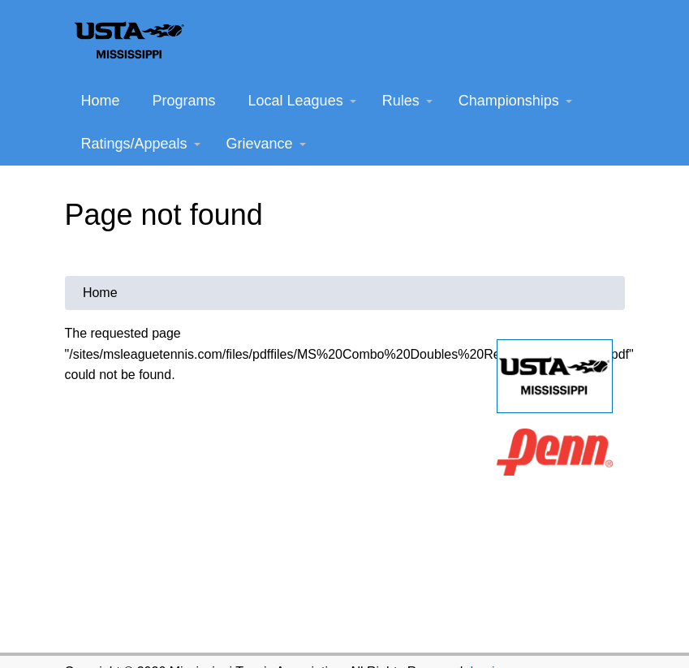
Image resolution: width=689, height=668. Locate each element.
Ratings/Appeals (140, 144)
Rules (407, 101)
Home (100, 101)
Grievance (266, 144)
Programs (184, 101)
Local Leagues (302, 101)
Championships (515, 101)
